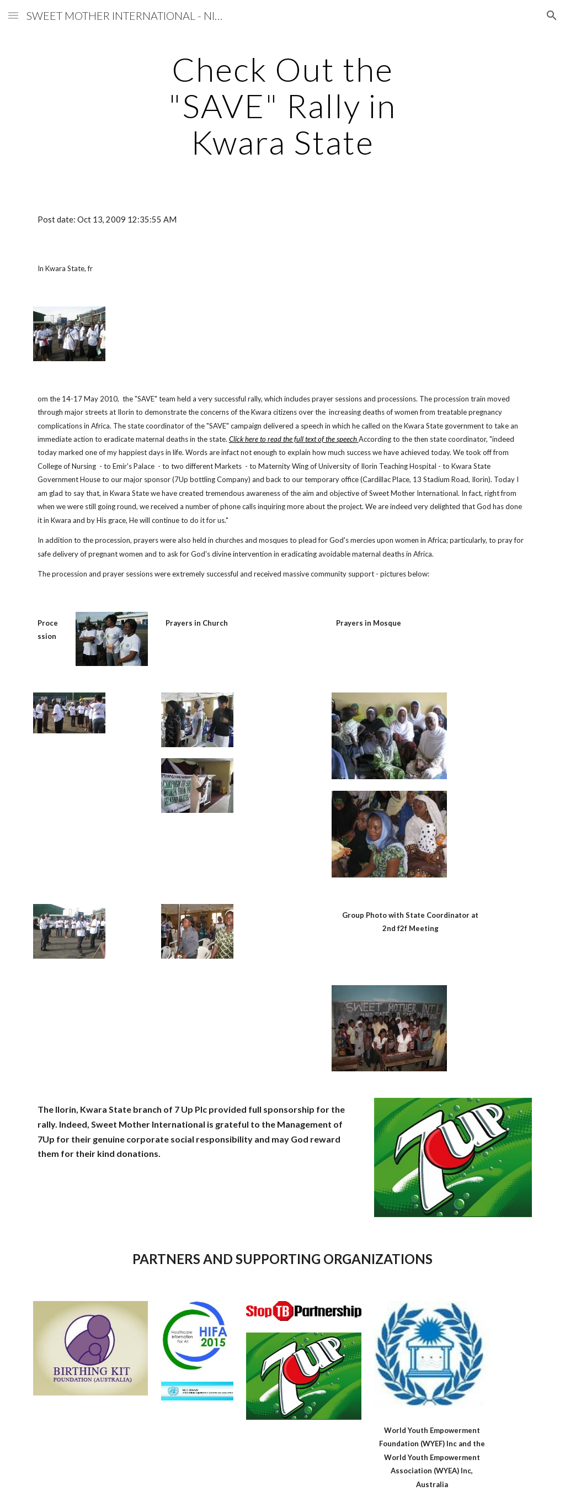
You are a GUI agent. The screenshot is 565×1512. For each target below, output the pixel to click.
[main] (282, 105)
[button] (13, 15)
